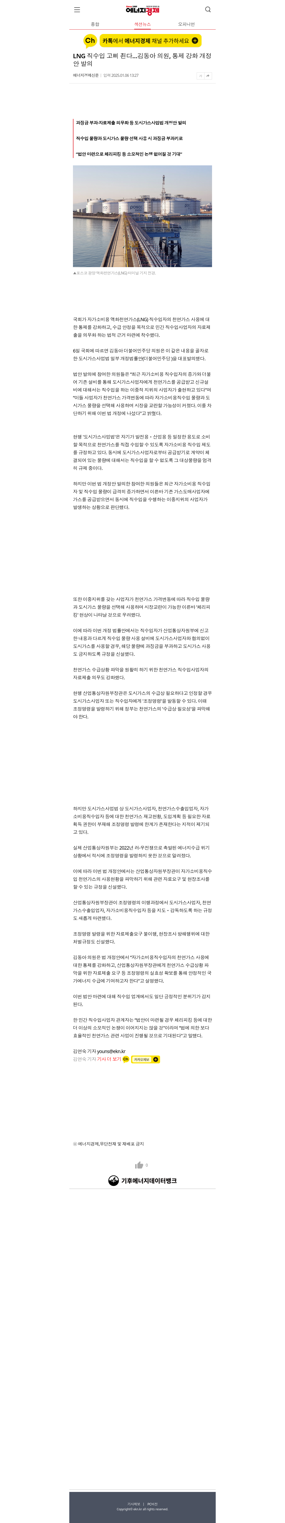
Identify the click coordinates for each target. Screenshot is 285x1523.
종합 (95, 24)
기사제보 (133, 1504)
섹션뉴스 (142, 24)
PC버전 (152, 1504)
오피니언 (186, 24)
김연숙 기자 (97, 1059)
